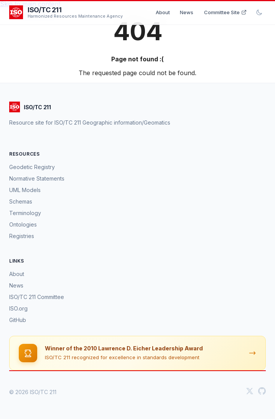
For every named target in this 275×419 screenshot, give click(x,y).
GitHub (17, 320)
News (186, 12)
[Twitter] (250, 391)
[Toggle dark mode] (259, 12)
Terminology (25, 213)
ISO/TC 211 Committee (36, 297)
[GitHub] (262, 391)
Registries (21, 236)
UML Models (25, 190)
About (163, 12)
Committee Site (225, 12)
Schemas (20, 201)
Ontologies (23, 224)
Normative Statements (36, 178)
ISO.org (18, 308)
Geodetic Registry (32, 167)
